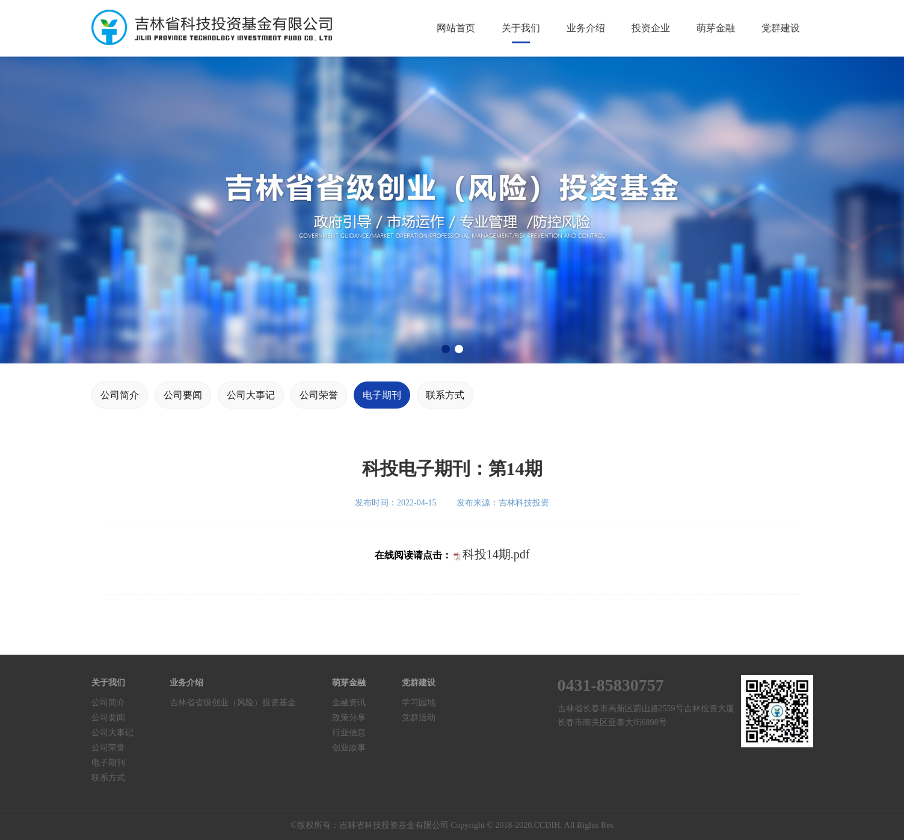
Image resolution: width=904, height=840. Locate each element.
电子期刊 (382, 395)
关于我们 (521, 28)
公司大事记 (251, 395)
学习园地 (418, 702)
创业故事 (349, 747)
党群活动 (418, 717)
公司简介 (119, 395)
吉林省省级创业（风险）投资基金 (233, 702)
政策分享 (349, 717)
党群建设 (780, 28)
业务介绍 (586, 28)
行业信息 (349, 732)
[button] (445, 349)
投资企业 (651, 28)
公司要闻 (183, 395)
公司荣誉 (319, 395)
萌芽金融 (715, 28)
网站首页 (456, 28)
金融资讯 (349, 702)
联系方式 (445, 395)
